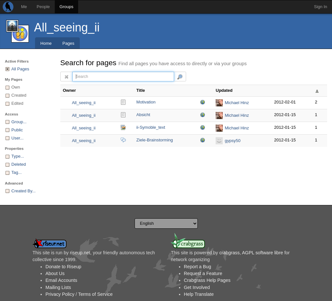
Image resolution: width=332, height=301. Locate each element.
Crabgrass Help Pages (207, 280)
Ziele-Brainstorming (154, 140)
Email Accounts (61, 280)
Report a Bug (197, 266)
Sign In (320, 6)
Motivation (146, 102)
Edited (17, 103)
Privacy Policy (59, 294)
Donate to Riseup (63, 266)
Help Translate (199, 294)
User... (17, 138)
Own (15, 87)
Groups (67, 6)
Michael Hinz (237, 102)
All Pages (20, 68)
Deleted (18, 164)
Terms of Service (95, 294)
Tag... (16, 172)
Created (18, 95)
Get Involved (197, 287)
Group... (19, 121)
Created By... (23, 190)
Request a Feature (203, 273)
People (43, 6)
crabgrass (229, 252)
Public (17, 129)
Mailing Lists (58, 287)
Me (24, 6)
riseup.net (80, 252)
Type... (17, 156)
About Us (55, 273)
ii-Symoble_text (150, 127)
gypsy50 (232, 140)
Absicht (143, 114)
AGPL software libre (262, 252)
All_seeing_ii (67, 27)
